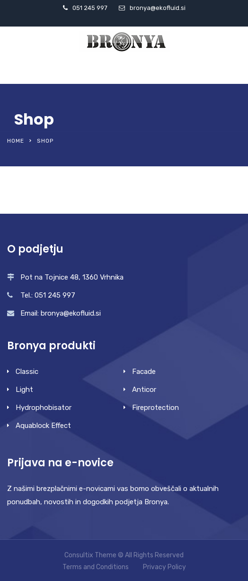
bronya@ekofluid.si (158, 7)
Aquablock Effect (43, 425)
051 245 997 (89, 7)
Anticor (144, 389)
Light (24, 389)
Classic (27, 371)
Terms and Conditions (95, 567)
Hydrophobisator (43, 407)
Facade (144, 371)
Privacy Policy (164, 567)
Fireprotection (155, 407)
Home (15, 140)
